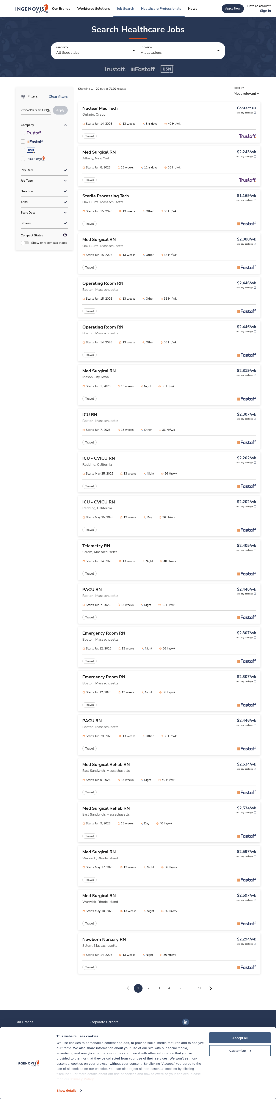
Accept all (240, 1038)
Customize (240, 1050)
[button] (95, 51)
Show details (66, 1090)
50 (200, 988)
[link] (32, 8)
